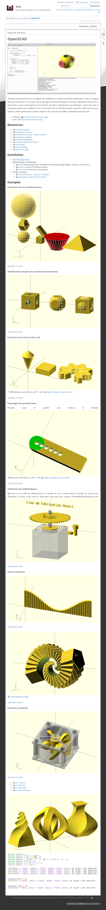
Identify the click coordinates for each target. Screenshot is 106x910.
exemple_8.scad (14, 777)
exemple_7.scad (14, 702)
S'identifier (96, 2)
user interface (21, 147)
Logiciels (26, 18)
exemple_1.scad (14, 266)
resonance (96, 898)
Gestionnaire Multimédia (84, 10)
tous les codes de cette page (35, 117)
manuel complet (22, 129)
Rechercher (95, 6)
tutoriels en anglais (23, 137)
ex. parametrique (22, 790)
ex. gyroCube (21, 787)
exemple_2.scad (14, 332)
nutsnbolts (22, 169)
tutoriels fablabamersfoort (26, 142)
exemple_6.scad (14, 627)
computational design (19, 696)
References (14, 493)
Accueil (18, 18)
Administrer (83, 2)
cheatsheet (20, 144)
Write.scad (22, 167)
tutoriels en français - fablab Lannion (31, 134)
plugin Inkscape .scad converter (59, 392)
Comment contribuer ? (65, 2)
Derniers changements (64, 10)
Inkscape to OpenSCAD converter (32, 177)
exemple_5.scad (14, 566)
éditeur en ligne (22, 149)
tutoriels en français (23, 132)
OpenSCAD (35, 18)
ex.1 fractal (20, 782)
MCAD (20, 164)
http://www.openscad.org (31, 119)
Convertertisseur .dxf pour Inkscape (33, 174)
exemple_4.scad (14, 483)
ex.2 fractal (20, 785)
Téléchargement (22, 159)
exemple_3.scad (14, 398)
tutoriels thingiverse (24, 139)
